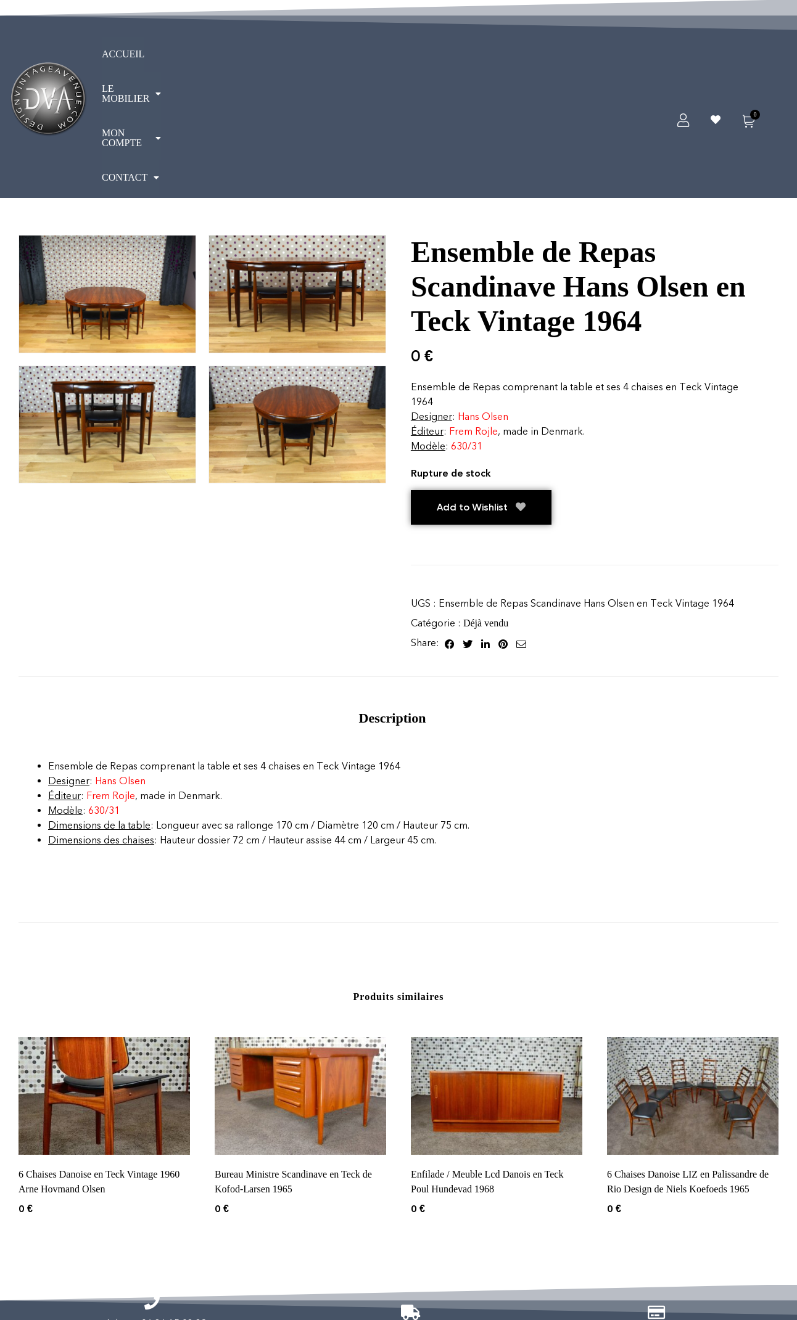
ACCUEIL (123, 61)
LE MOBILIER (197, 61)
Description (392, 610)
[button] (197, 61)
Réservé (746, 1253)
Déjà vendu (485, 515)
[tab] (392, 610)
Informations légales (331, 1253)
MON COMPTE (287, 61)
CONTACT (370, 61)
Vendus (670, 1253)
